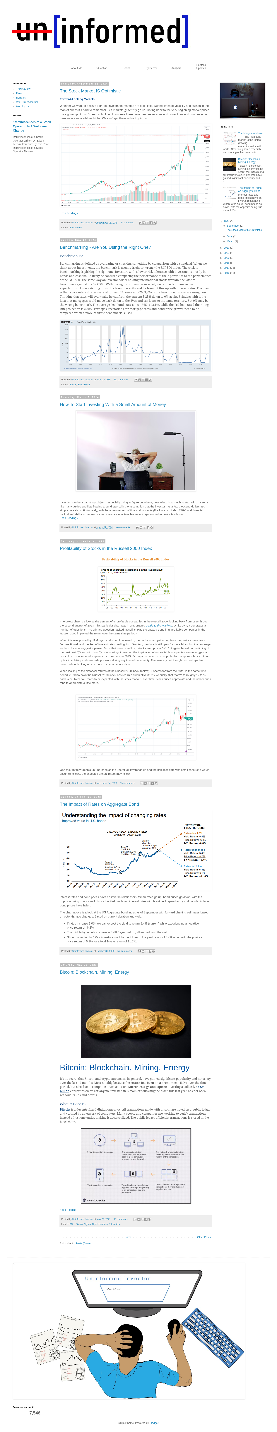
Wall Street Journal (27, 102)
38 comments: (121, 1219)
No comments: (122, 379)
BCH (71, 1224)
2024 (227, 221)
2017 (227, 267)
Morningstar (23, 106)
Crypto (87, 1224)
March (231, 241)
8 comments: (128, 222)
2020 (227, 257)
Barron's (21, 97)
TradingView (23, 88)
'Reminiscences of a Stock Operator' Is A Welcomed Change (32, 126)
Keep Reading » (69, 213)
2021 (227, 252)
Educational (75, 227)
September (233, 225)
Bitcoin (79, 1224)
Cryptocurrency (100, 1224)
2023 (227, 247)
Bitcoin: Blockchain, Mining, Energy (94, 972)
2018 (227, 262)
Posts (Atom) (83, 1243)
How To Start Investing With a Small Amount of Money (113, 404)
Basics (72, 384)
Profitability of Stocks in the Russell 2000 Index (106, 548)
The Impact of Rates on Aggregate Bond (99, 804)
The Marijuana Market (250, 133)
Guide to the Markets (159, 625)
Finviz (19, 93)
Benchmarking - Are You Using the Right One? (105, 247)
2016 (227, 272)
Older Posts (204, 1237)
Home (128, 1237)
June (230, 236)
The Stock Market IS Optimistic (90, 90)
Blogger (154, 1422)
